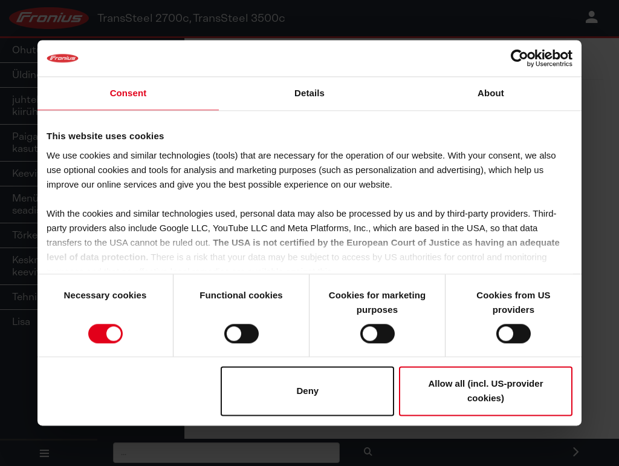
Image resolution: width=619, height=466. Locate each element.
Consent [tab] (128, 93)
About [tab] (491, 93)
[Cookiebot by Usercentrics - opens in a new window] (519, 58)
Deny (308, 391)
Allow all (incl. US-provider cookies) (485, 391)
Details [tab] (309, 93)
